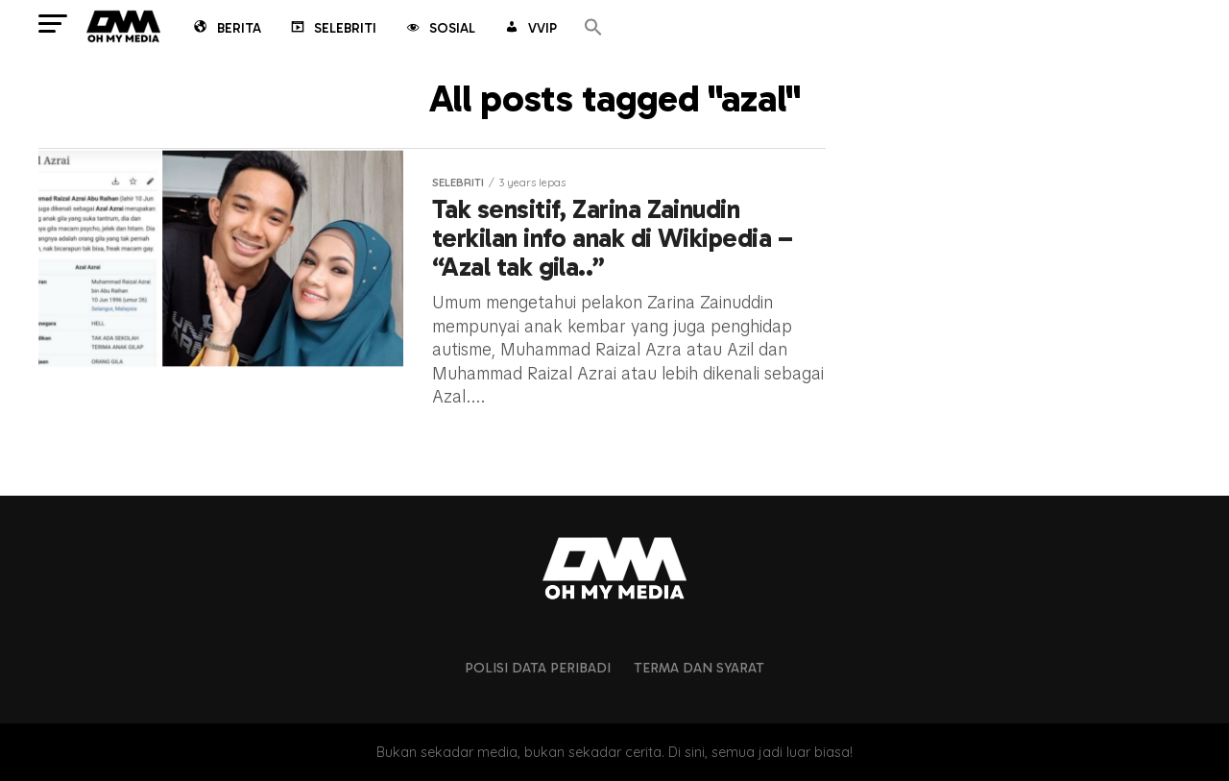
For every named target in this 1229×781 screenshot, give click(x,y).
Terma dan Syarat (699, 667)
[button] (593, 28)
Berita (226, 29)
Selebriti (332, 29)
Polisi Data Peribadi (538, 667)
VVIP (529, 29)
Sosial (439, 29)
